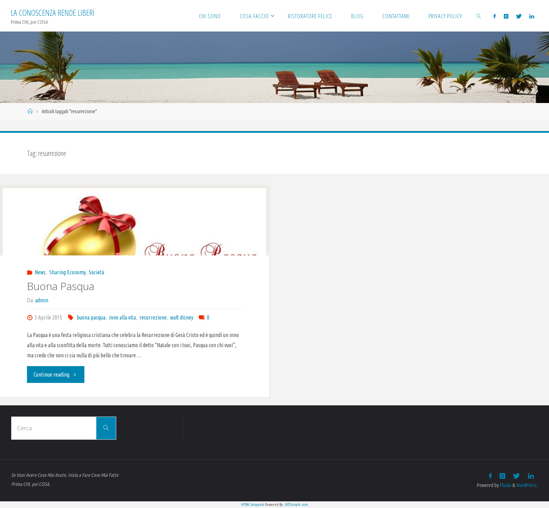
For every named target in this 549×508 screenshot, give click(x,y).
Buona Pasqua (60, 286)
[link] (479, 16)
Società (96, 272)
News (40, 272)
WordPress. (527, 485)
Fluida (505, 485)
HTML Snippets (252, 504)
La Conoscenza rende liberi (53, 12)
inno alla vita (122, 317)
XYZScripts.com (296, 504)
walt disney (181, 317)
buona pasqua (91, 317)
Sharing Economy (67, 272)
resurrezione (153, 317)
